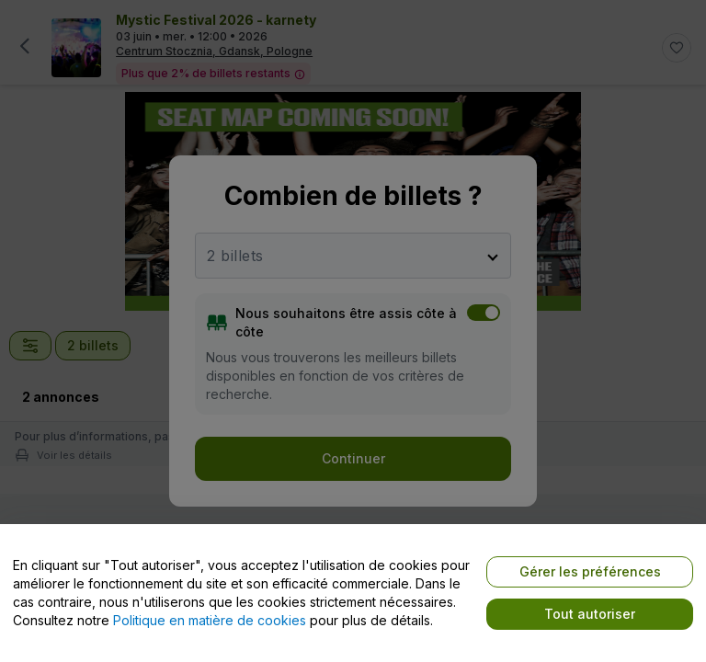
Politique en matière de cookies (209, 620)
